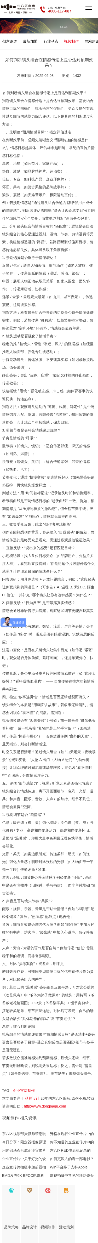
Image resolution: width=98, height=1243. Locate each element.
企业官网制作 (24, 1090)
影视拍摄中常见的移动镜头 (72, 1175)
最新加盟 (30, 41)
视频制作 (71, 41)
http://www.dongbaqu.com (45, 1106)
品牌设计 (32, 1098)
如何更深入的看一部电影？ (72, 1159)
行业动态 (51, 41)
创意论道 (9, 41)
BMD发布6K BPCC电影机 (23, 1175)
